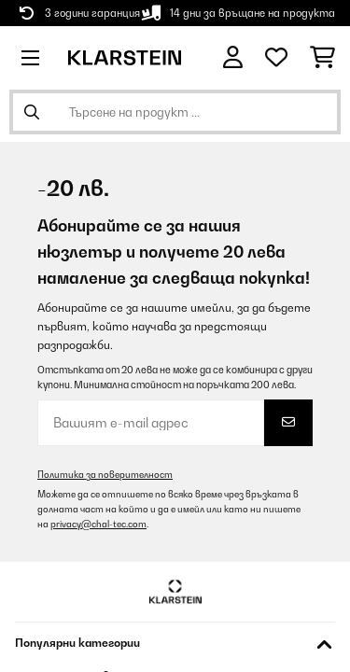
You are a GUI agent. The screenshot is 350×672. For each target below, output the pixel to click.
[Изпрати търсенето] (31, 112)
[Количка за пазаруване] (322, 58)
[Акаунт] (233, 57)
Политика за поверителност (105, 474)
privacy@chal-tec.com (98, 524)
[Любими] (276, 58)
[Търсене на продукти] (175, 112)
